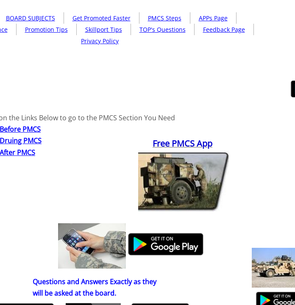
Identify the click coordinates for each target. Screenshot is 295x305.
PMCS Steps (164, 18)
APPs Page (213, 18)
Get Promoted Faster (101, 18)
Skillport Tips (103, 29)
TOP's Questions (162, 29)
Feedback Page (224, 29)
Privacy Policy (100, 41)
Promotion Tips (46, 29)
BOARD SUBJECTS (30, 18)
